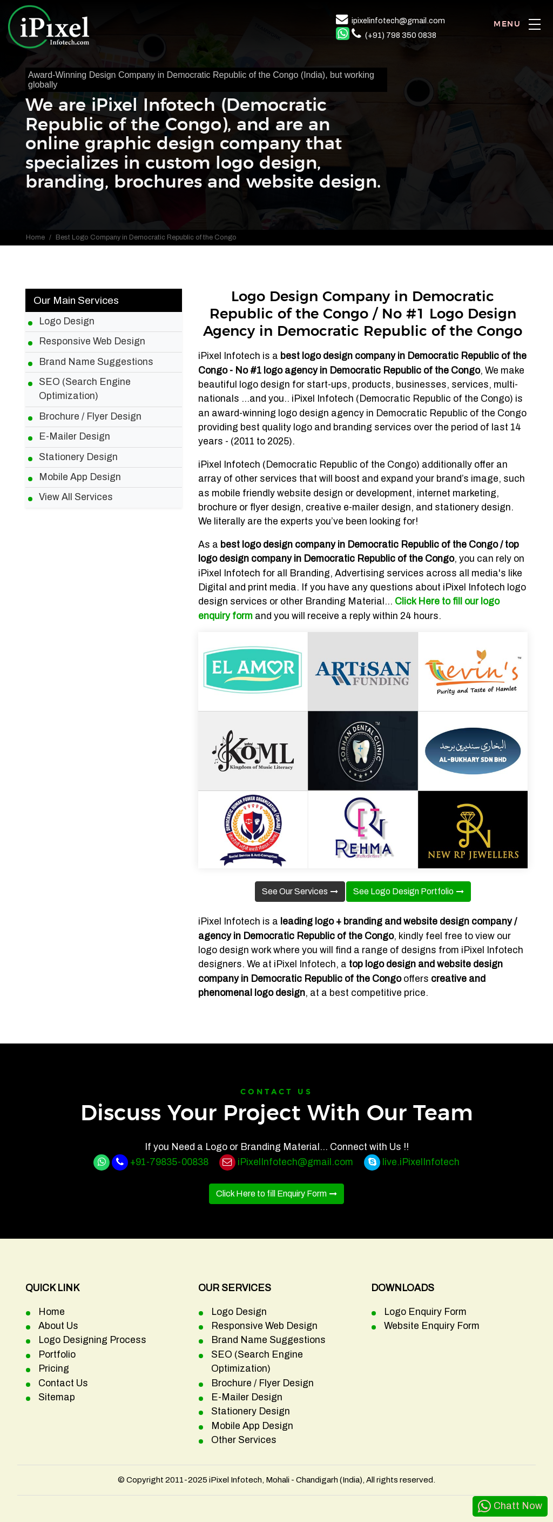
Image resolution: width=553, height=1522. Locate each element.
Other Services (243, 1440)
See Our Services (295, 891)
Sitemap (56, 1397)
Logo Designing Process (92, 1340)
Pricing (53, 1369)
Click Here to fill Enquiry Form (271, 1193)
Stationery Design (78, 457)
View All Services (76, 497)
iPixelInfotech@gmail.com (295, 1162)
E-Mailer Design (74, 436)
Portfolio (57, 1355)
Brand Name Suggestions (96, 362)
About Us (58, 1326)
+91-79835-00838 (169, 1162)
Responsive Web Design (92, 341)
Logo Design (67, 321)
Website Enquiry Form (432, 1326)
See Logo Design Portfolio (403, 891)
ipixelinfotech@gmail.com (398, 20)
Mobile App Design (80, 477)
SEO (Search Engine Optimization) (85, 389)
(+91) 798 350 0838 (400, 35)
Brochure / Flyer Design (90, 416)
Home (35, 237)
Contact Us (63, 1383)
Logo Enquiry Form (425, 1312)
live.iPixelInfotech (421, 1162)
